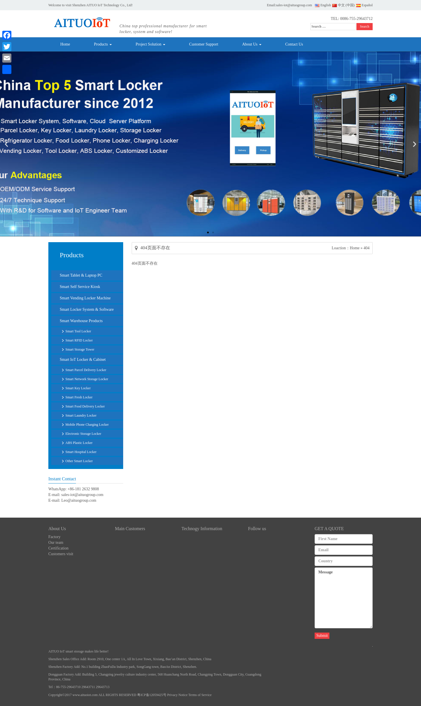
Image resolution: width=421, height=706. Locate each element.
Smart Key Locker (78, 388)
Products (103, 44)
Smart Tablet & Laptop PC (81, 275)
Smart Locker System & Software (87, 309)
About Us (251, 44)
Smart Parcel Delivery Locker (85, 370)
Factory (54, 537)
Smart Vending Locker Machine (85, 298)
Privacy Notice (177, 695)
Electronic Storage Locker (83, 434)
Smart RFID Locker (79, 340)
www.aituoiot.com (85, 695)
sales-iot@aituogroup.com (294, 5)
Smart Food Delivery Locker (85, 406)
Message (344, 597)
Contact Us (294, 44)
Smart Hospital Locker (80, 452)
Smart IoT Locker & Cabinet (83, 359)
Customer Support (203, 44)
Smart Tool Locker (78, 331)
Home (65, 44)
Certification (58, 548)
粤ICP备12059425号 (151, 695)
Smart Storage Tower (79, 349)
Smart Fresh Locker (78, 397)
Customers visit (60, 554)
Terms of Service (200, 695)
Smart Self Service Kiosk (80, 287)
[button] (208, 232)
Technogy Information (201, 528)
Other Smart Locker (79, 461)
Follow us (257, 528)
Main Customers (130, 528)
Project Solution (150, 44)
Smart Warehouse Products (81, 321)
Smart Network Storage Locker (86, 379)
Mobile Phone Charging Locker (87, 425)
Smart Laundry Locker (80, 415)
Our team (55, 542)
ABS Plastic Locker (78, 443)
